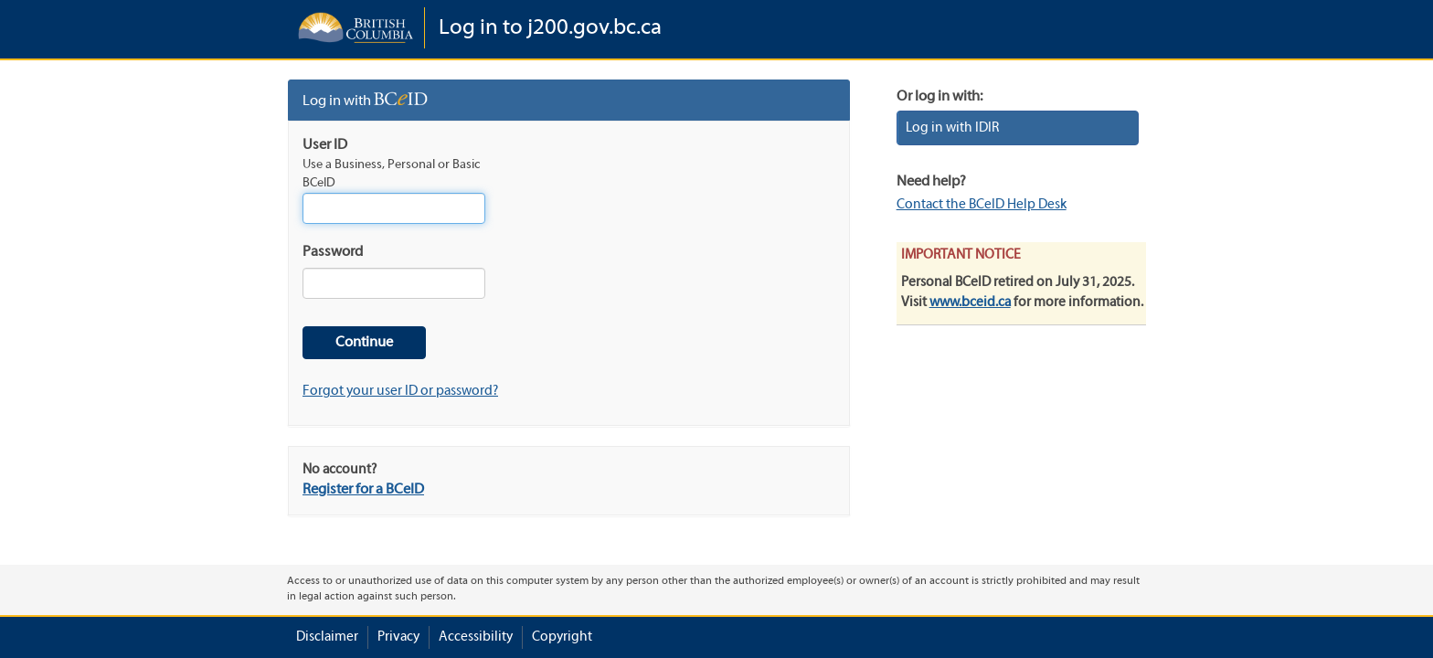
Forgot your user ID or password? (400, 391)
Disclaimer (327, 637)
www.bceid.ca (970, 302)
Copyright (562, 637)
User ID (325, 145)
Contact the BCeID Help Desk (982, 204)
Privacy (398, 637)
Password (333, 252)
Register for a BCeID (363, 490)
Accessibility (476, 637)
